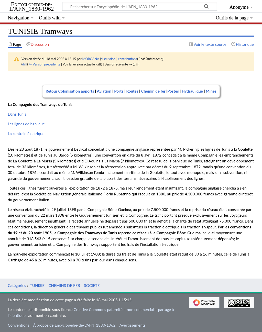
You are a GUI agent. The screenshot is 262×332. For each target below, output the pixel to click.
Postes (173, 91)
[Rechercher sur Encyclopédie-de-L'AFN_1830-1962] (139, 6)
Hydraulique (192, 91)
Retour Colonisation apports (70, 91)
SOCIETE (92, 285)
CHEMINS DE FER (64, 285)
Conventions (18, 325)
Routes (132, 91)
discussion (108, 59)
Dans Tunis (17, 114)
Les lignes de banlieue (26, 123)
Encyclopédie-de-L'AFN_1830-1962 (31, 6)
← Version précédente (44, 64)
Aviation (104, 91)
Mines (211, 91)
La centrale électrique (26, 133)
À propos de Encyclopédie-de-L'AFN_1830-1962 (74, 325)
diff (24, 64)
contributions (127, 59)
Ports (118, 91)
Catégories (17, 285)
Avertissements (132, 325)
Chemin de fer (153, 91)
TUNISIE (37, 285)
